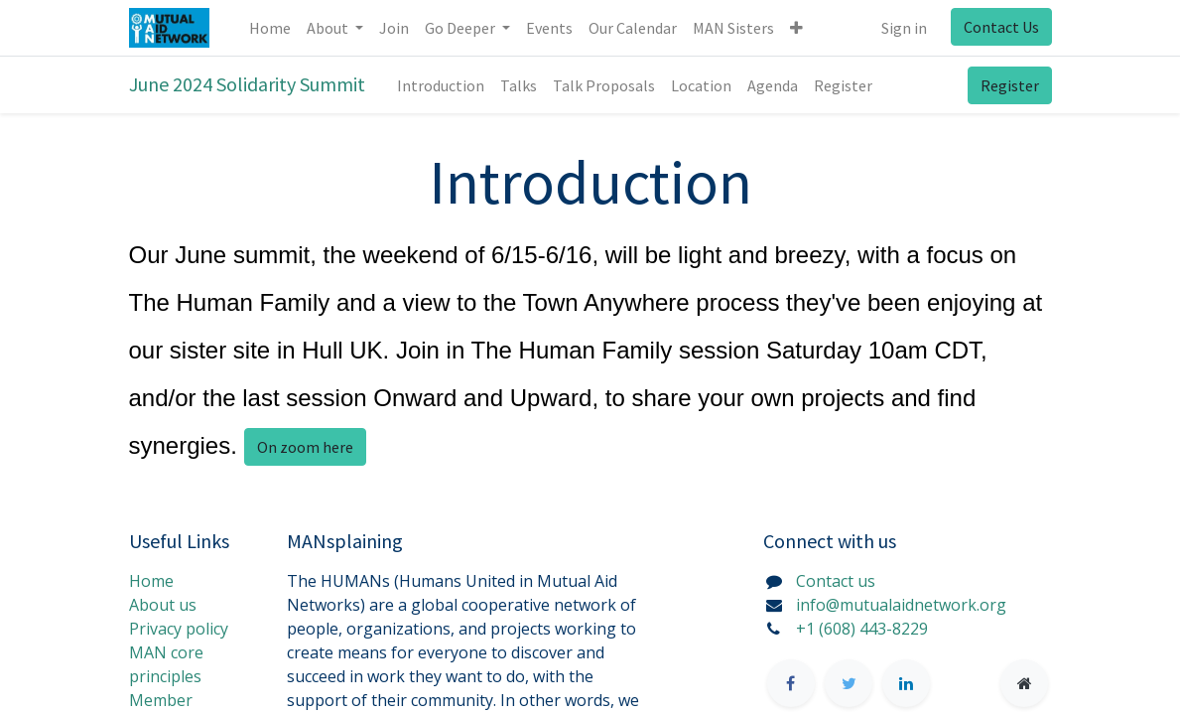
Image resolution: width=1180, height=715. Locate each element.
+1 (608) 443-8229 (862, 629)
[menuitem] (270, 28)
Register (1010, 85)
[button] (796, 28)
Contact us (835, 581)
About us (163, 605)
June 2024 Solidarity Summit (247, 84)
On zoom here (305, 447)
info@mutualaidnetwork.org (901, 605)
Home (151, 581)
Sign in (904, 28)
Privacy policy (178, 629)
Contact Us (1001, 27)
